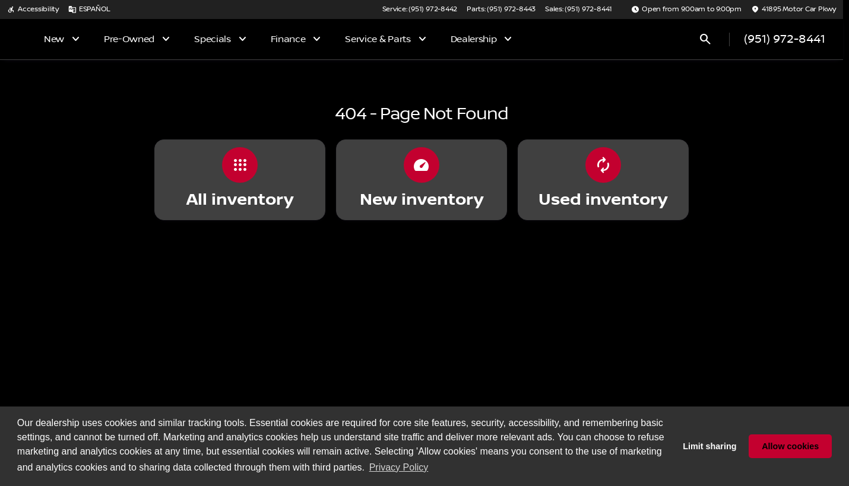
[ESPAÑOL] (89, 9)
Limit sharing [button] (709, 446)
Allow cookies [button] (790, 446)
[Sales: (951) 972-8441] (578, 9)
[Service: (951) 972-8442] (420, 9)
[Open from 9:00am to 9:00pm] (686, 9)
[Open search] (705, 39)
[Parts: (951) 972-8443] (501, 9)
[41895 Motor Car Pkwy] (793, 9)
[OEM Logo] (34, 39)
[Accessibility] (33, 9)
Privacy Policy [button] (399, 467)
